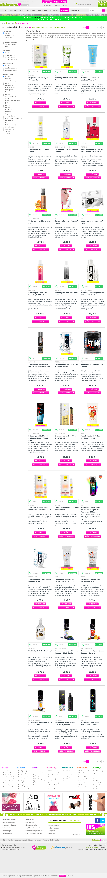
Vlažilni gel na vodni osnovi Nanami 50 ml (40, 580)
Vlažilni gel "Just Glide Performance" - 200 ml (64, 580)
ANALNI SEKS (67, 767)
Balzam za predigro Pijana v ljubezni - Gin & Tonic (66, 652)
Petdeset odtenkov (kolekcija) (14, 118)
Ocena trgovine (75, 834)
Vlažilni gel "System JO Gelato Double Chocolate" (39, 365)
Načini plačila (7, 828)
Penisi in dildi (7, 773)
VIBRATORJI (52, 767)
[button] (40, 102)
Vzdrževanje (36, 787)
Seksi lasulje (81, 785)
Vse (7, 33)
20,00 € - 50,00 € (11, 57)
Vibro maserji (52, 779)
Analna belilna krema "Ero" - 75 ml (92, 222)
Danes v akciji (29, 822)
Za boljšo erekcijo (98, 771)
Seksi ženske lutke (23, 787)
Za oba (21, 10)
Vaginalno (9, 35)
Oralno (8, 40)
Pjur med (9, 120)
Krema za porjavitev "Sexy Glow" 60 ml (65, 437)
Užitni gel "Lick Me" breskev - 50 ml (40, 222)
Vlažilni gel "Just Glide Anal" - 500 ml (66, 150)
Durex (8, 83)
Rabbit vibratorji (8, 775)
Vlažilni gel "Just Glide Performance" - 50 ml (90, 580)
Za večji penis (22, 775)
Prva (3, 23)
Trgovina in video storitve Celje (17, 840)
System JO (9, 129)
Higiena (65, 781)
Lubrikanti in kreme (22, 23)
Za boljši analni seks (69, 779)
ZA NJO (5, 767)
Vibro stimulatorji (8, 771)
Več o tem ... (71, 876)
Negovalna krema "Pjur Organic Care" (38, 79)
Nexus (8, 112)
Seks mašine (36, 777)
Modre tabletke (22, 779)
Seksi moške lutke (8, 787)
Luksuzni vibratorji (53, 785)
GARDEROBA (82, 767)
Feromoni (96, 777)
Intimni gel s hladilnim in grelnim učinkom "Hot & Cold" (38, 438)
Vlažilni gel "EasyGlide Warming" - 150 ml (37, 294)
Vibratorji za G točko (9, 777)
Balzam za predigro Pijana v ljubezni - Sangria (92, 652)
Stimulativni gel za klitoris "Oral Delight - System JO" (92, 150)
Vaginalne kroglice (8, 781)
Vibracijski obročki (38, 773)
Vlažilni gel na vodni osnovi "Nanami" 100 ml (66, 365)
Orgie (7, 114)
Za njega (13, 10)
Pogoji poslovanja (35, 840)
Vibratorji (31, 10)
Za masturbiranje (11, 44)
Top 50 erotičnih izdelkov (33, 828)
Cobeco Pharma (11, 81)
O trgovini (51, 831)
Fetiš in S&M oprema (39, 779)
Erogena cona (10, 87)
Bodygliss (9, 79)
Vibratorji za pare (38, 771)
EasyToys (9, 85)
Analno (8, 38)
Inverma (8, 98)
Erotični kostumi (82, 781)
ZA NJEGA (21, 767)
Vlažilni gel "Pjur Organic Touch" (38, 150)
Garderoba (54, 10)
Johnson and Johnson (12, 101)
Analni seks (42, 10)
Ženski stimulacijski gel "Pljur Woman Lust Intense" (39, 509)
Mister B (8, 109)
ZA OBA (35, 767)
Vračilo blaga (7, 831)
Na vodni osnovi (11, 70)
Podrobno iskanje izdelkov (33, 831)
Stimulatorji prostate (69, 771)
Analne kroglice (67, 777)
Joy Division (10, 103)
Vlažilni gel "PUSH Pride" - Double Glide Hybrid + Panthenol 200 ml (91, 510)
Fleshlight (9, 90)
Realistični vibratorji (54, 775)
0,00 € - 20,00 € (11, 55)
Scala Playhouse (11, 125)
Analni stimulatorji (68, 775)
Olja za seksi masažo (39, 781)
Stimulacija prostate (24, 781)
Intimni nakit (81, 783)
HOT (7, 94)
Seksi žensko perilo (83, 771)
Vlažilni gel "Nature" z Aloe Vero (66, 79)
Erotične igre (37, 783)
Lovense (8, 105)
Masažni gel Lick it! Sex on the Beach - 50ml (92, 437)
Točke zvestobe (53, 828)
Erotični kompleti (83, 775)
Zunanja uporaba (11, 42)
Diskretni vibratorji (53, 783)
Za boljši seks (97, 781)
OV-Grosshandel (11, 116)
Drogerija (64, 10)
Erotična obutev (82, 787)
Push (7, 123)
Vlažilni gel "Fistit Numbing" (40, 651)
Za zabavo (75, 10)
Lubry (8, 107)
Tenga (8, 131)
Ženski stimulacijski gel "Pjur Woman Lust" (67, 509)
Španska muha (97, 775)
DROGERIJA (96, 767)
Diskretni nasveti (53, 825)
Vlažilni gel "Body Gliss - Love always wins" (65, 724)
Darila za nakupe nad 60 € (33, 833)
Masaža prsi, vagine (9, 779)
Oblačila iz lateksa (83, 777)
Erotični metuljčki (8, 783)
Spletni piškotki (7, 833)
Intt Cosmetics (10, 96)
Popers (95, 773)
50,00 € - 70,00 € (11, 59)
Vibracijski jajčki (7, 785)
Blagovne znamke (31, 825)
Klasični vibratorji (53, 777)
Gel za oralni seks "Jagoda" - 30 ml (66, 222)
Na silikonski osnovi (12, 68)
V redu (62, 876)
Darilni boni (36, 785)
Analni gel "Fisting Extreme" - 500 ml (92, 365)
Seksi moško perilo (23, 789)
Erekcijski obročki (23, 777)
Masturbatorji (22, 783)
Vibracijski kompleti (54, 789)
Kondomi (95, 779)
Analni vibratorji (67, 773)
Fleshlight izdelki (23, 785)
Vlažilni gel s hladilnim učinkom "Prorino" (90, 79)
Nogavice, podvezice (84, 779)
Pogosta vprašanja (9, 822)
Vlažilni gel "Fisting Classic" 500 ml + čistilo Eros (92, 294)
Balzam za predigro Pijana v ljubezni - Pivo (40, 724)
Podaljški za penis (23, 773)
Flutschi (8, 92)
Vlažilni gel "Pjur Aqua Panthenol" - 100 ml (90, 724)
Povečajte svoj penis (24, 771)
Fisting (8, 46)
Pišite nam (51, 833)
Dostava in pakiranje (9, 825)
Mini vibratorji (52, 781)
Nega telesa (96, 789)
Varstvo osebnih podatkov (51, 840)
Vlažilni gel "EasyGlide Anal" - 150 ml (66, 294)
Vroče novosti (29, 819)
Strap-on (35, 775)
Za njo (5, 10)
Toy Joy (8, 133)
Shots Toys (9, 127)
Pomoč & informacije (9, 819)
